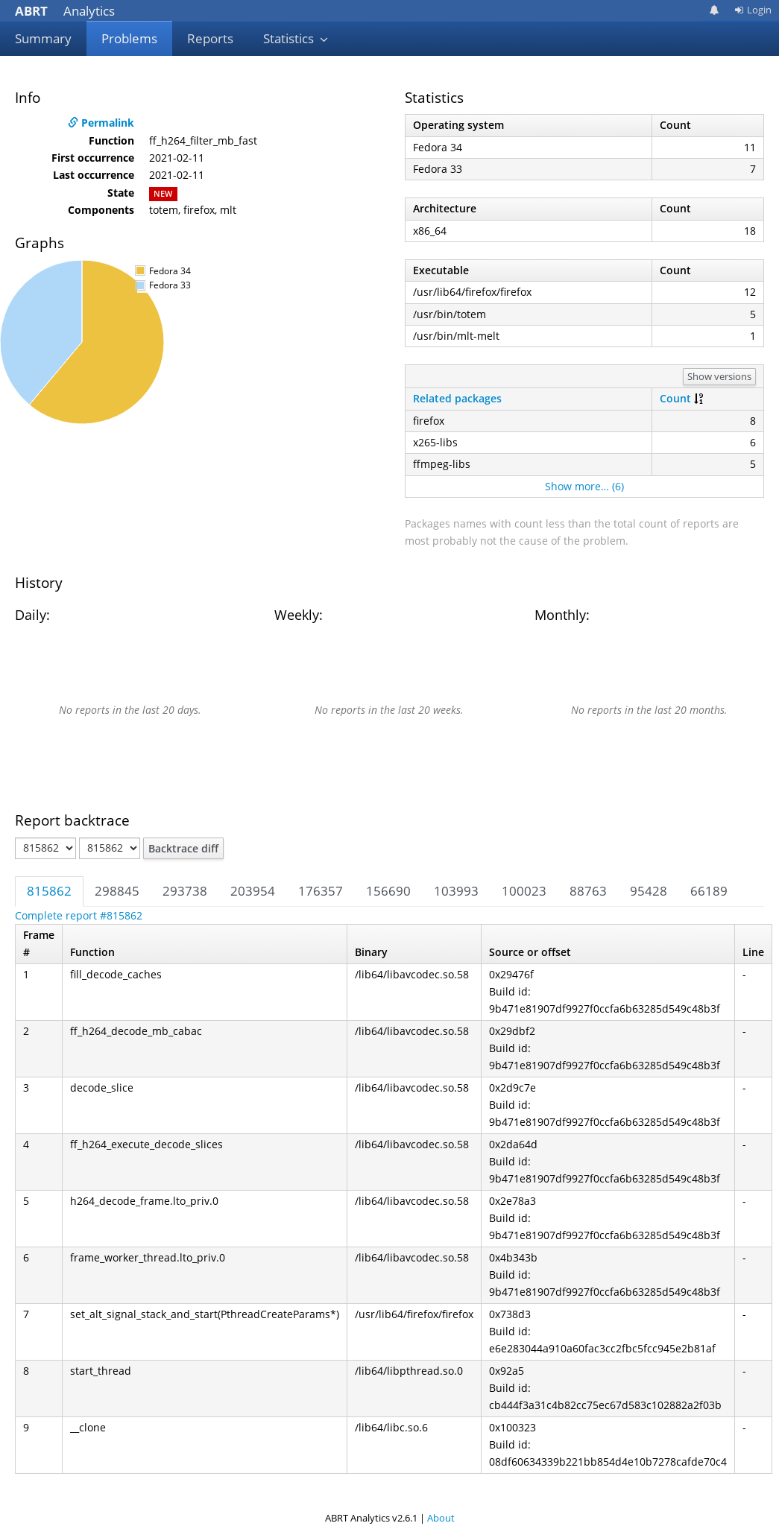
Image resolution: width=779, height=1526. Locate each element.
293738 (185, 890)
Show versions (719, 376)
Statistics (296, 38)
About (441, 1518)
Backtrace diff (183, 848)
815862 (49, 890)
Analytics (65, 10)
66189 (709, 890)
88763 (588, 890)
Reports (210, 38)
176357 (320, 890)
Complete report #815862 (78, 915)
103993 (456, 890)
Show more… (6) (584, 486)
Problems (129, 38)
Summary (43, 38)
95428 (648, 890)
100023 (524, 890)
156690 (388, 890)
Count (675, 398)
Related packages (457, 398)
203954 (252, 890)
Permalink (101, 122)
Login (753, 9)
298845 (117, 890)
